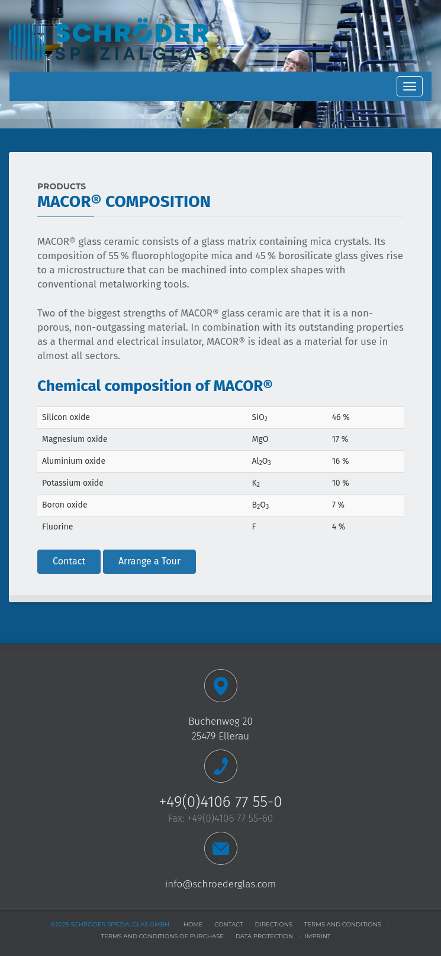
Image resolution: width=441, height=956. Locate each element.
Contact (69, 561)
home (193, 924)
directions (273, 924)
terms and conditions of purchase (162, 936)
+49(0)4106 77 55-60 (230, 818)
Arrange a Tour (149, 561)
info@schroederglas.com (220, 884)
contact (228, 924)
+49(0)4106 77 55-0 (220, 802)
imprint (318, 936)
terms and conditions (342, 924)
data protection (264, 936)
